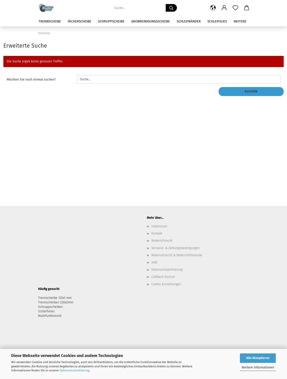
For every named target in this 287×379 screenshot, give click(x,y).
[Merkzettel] (235, 8)
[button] (213, 8)
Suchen (251, 91)
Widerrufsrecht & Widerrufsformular (176, 255)
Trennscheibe (50, 21)
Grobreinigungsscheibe (150, 21)
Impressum (159, 226)
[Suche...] (171, 8)
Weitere (240, 21)
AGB (154, 262)
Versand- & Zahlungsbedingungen (175, 248)
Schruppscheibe (111, 21)
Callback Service (163, 277)
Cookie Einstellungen (166, 284)
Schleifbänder (189, 21)
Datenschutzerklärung (74, 370)
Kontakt (156, 233)
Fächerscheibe (79, 21)
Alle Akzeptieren (258, 358)
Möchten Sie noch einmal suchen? (31, 79)
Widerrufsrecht (161, 241)
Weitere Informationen (258, 367)
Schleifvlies (217, 21)
